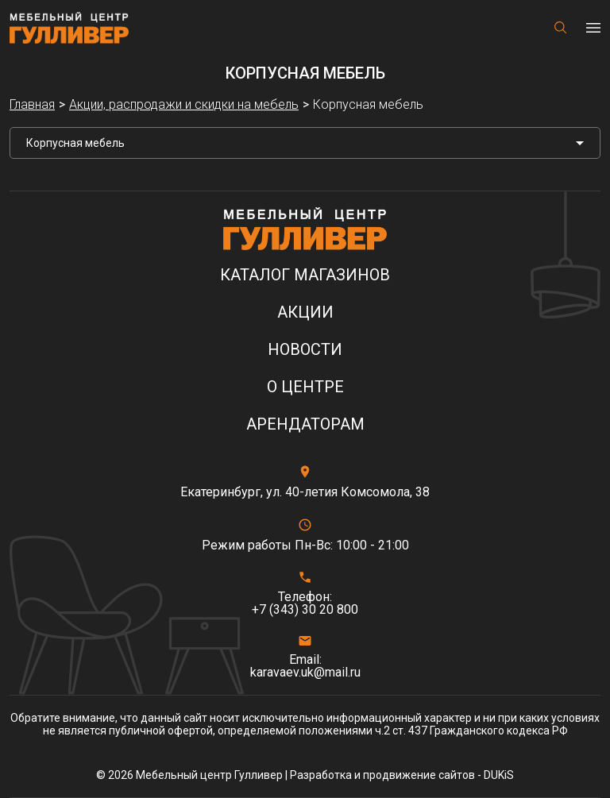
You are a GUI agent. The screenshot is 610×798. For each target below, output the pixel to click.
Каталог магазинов (305, 275)
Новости (305, 350)
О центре (305, 387)
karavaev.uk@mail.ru (305, 672)
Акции (305, 312)
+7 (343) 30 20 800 (305, 609)
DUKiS (499, 775)
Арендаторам (305, 424)
